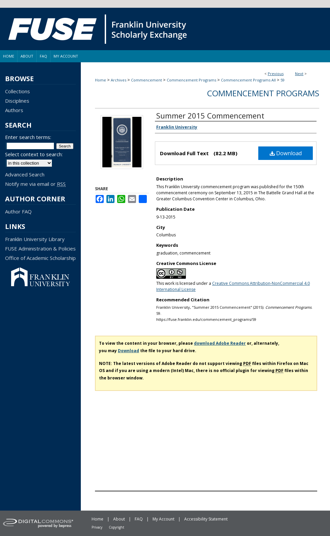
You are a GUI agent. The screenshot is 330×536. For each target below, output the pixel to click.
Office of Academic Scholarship (40, 258)
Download (286, 153)
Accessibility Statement (206, 519)
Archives (118, 79)
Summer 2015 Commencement (210, 115)
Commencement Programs (191, 79)
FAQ (139, 519)
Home (100, 79)
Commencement (146, 79)
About (119, 519)
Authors (14, 110)
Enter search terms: (28, 137)
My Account (163, 519)
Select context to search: (34, 154)
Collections (17, 91)
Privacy (97, 527)
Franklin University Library (35, 239)
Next (299, 73)
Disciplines (17, 100)
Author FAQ (18, 211)
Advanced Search (24, 174)
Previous (276, 73)
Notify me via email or (35, 183)
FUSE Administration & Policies (40, 248)
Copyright (116, 527)
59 (282, 79)
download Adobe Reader (220, 343)
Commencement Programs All (248, 79)
